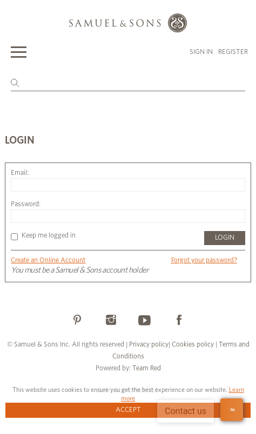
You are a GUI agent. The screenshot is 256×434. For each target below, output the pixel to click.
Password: (26, 204)
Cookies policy (193, 344)
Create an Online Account (48, 260)
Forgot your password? (204, 260)
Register (233, 52)
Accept (128, 409)
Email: (20, 173)
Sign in (201, 52)
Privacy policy (149, 344)
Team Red (146, 368)
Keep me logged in (43, 235)
